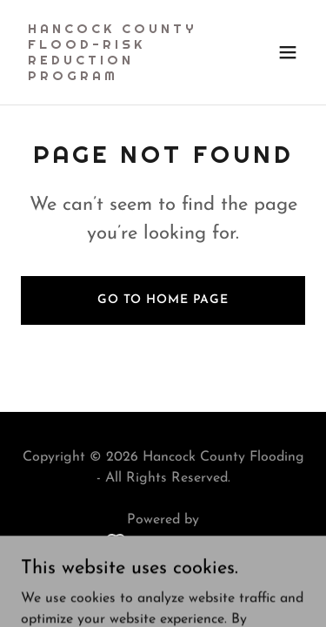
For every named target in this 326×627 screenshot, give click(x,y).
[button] (287, 52)
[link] (120, 77)
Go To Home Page (163, 300)
